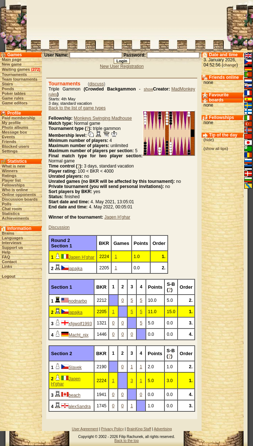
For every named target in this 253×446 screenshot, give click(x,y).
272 (35, 69)
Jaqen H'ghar (117, 217)
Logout (8, 276)
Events (8, 137)
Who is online (15, 190)
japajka (75, 268)
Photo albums (15, 127)
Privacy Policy (112, 429)
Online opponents (19, 194)
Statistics (11, 213)
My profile (11, 122)
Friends (9, 141)
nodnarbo (78, 301)
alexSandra (80, 406)
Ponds (8, 88)
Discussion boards (20, 199)
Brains (8, 233)
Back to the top (126, 441)
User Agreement (85, 429)
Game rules (13, 98)
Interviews (12, 243)
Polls (6, 204)
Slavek (75, 367)
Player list (11, 180)
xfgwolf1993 (80, 323)
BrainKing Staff (139, 429)
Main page (12, 59)
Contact (9, 261)
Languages (12, 238)
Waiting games (16, 69)
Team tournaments (20, 79)
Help (6, 252)
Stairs (7, 84)
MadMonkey (183, 89)
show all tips (216, 148)
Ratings (9, 175)
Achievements (15, 218)
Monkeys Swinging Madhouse (103, 118)
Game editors (14, 103)
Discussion (59, 227)
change (229, 65)
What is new (13, 166)
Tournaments (14, 74)
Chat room (12, 209)
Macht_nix (79, 335)
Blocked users (15, 146)
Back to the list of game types (77, 108)
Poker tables (14, 93)
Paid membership (18, 118)
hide (209, 140)
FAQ (6, 257)
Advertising (163, 429)
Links (7, 266)
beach (75, 395)
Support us (12, 247)
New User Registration (122, 66)
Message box (14, 132)
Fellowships (13, 185)
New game (12, 64)
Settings (9, 151)
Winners (9, 171)
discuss (96, 83)
